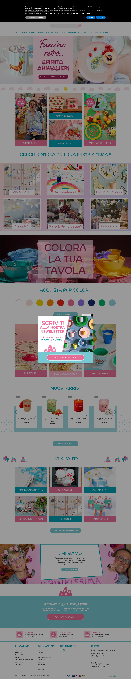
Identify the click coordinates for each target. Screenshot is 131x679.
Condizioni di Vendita (43, 650)
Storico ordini (41, 662)
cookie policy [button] (72, 8)
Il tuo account (41, 659)
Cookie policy (41, 669)
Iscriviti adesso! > (65, 616)
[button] (106, 32)
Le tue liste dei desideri (44, 657)
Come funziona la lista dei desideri (24, 659)
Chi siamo (17, 657)
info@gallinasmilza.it (99, 655)
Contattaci (18, 664)
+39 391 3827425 (98, 653)
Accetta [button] (101, 17)
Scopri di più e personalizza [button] (35, 17)
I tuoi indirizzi (41, 664)
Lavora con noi (19, 662)
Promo (17, 650)
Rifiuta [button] (91, 17)
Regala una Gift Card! (20, 655)
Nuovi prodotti (19, 652)
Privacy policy (41, 667)
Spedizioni (40, 652)
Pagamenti (40, 655)
